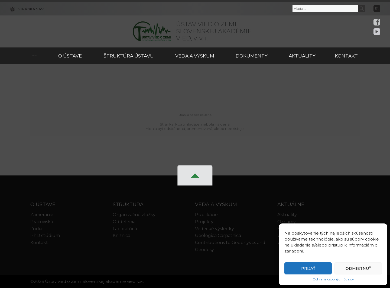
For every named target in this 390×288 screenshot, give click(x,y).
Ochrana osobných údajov (333, 279)
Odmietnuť (358, 268)
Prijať (308, 268)
